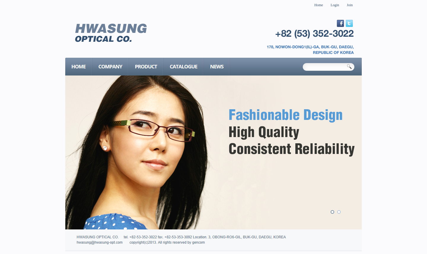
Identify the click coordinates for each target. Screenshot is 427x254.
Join (350, 5)
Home (318, 5)
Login (335, 5)
